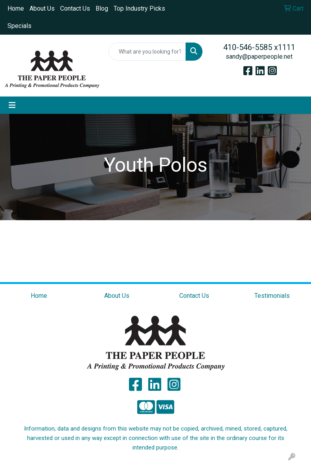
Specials (19, 26)
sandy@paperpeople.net (259, 56)
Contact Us (75, 8)
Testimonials (272, 295)
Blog (102, 8)
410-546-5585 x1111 (259, 47)
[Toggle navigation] (12, 105)
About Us (42, 8)
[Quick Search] (147, 52)
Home (15, 8)
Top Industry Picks (139, 8)
